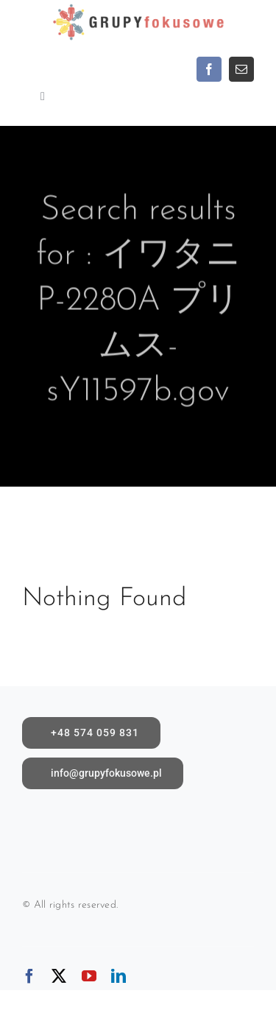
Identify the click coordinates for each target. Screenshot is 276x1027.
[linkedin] (118, 976)
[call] (91, 733)
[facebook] (209, 69)
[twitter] (59, 976)
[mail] (241, 69)
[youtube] (89, 976)
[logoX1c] (138, 7)
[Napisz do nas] (102, 773)
